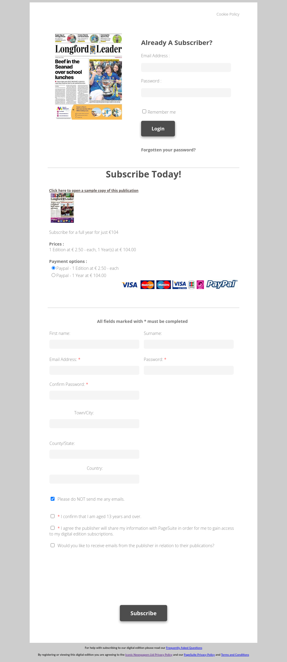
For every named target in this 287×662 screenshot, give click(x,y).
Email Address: (65, 359)
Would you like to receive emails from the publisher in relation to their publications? (136, 545)
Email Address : (155, 55)
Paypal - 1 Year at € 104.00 (81, 275)
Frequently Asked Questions (184, 648)
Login (158, 128)
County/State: (62, 443)
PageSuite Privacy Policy (199, 655)
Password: (155, 359)
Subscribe (143, 613)
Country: (95, 468)
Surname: (153, 333)
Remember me (162, 112)
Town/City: (84, 413)
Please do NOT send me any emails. (91, 499)
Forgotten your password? (168, 150)
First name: (59, 333)
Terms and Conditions (235, 655)
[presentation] (95, 574)
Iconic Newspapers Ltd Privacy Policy (148, 655)
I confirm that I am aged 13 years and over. (99, 516)
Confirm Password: (69, 384)
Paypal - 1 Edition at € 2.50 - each (87, 268)
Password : (151, 81)
